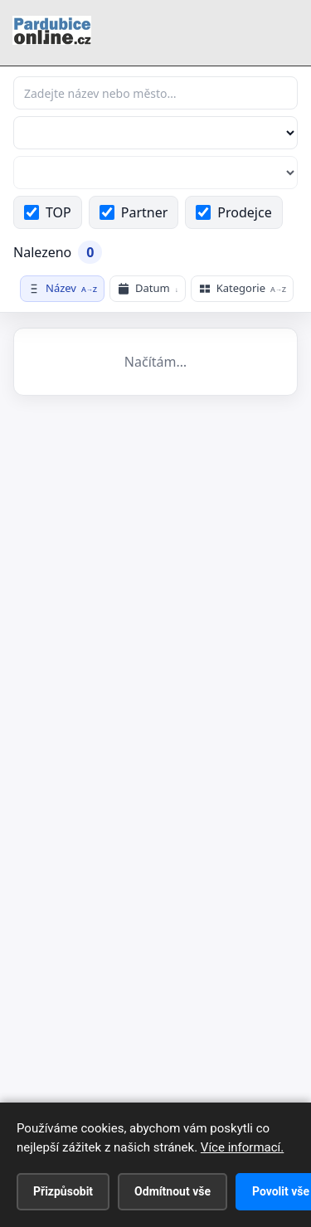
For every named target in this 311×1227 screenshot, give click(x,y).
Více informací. (242, 1147)
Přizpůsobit (63, 1191)
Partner (134, 212)
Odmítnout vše (172, 1191)
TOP (47, 212)
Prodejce (233, 212)
